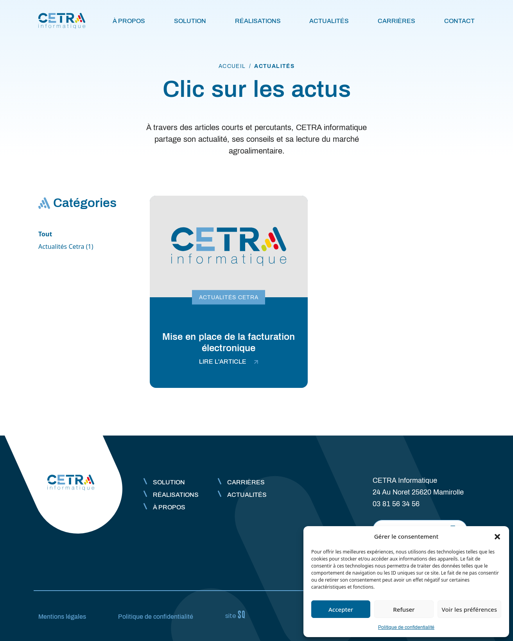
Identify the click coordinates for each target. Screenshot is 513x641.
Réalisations (258, 21)
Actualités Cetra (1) (65, 246)
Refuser (403, 609)
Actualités (329, 21)
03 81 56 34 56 (396, 504)
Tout (45, 234)
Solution (190, 21)
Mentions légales (62, 616)
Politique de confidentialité (406, 627)
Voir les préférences (469, 609)
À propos (129, 21)
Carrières (396, 21)
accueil (232, 66)
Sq (238, 615)
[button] (497, 536)
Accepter (340, 609)
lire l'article (228, 361)
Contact (459, 21)
